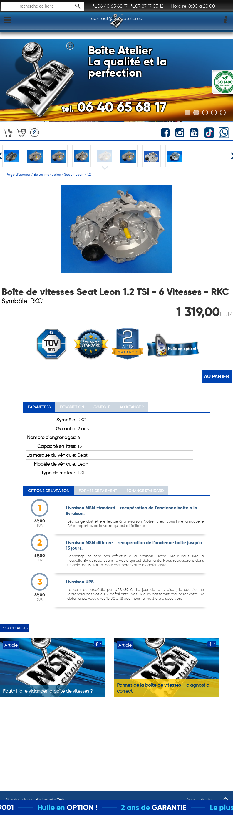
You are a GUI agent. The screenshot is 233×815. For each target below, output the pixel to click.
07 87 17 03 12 (146, 6)
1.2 (89, 174)
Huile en (58, 807)
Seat (68, 174)
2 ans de (142, 807)
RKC (36, 301)
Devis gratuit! (34, 132)
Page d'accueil (18, 174)
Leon (79, 174)
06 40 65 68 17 (110, 6)
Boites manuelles (47, 174)
